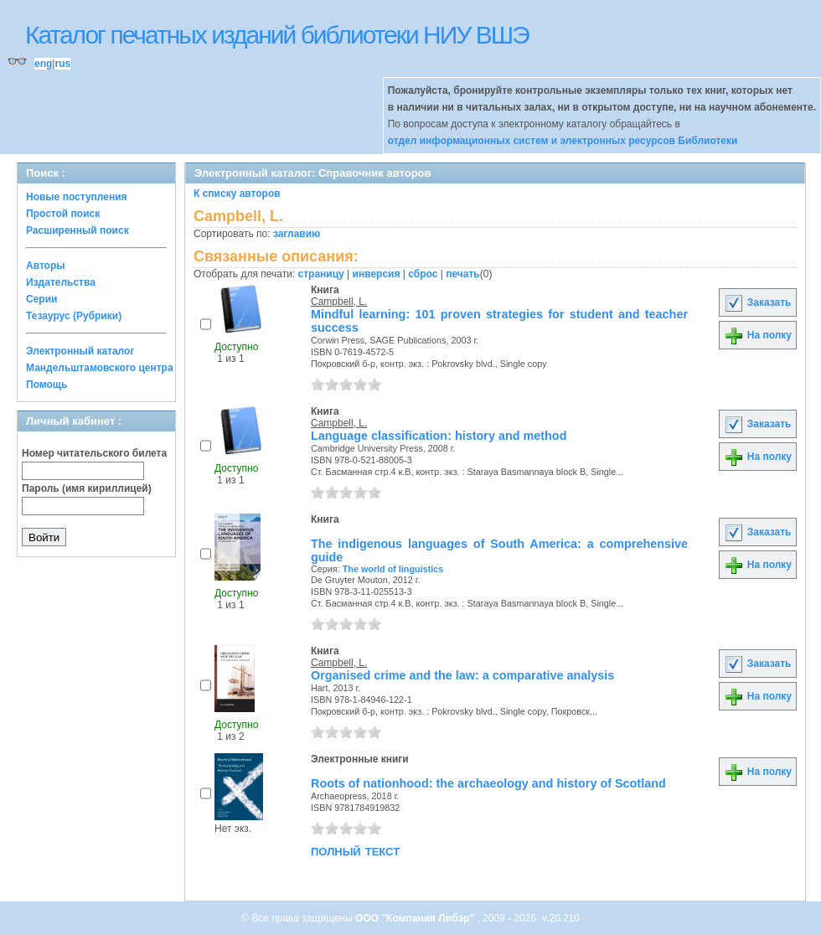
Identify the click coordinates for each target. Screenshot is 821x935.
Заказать (757, 302)
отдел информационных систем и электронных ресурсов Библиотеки (563, 141)
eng (43, 64)
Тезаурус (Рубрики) (73, 316)
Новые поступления (76, 197)
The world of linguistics (393, 569)
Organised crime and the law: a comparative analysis (462, 675)
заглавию (296, 234)
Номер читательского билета (94, 453)
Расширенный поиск (77, 230)
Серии (41, 299)
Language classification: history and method (438, 435)
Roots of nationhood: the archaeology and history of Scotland (488, 783)
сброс (422, 274)
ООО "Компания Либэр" (416, 918)
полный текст (355, 850)
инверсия (376, 274)
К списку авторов (237, 193)
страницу (321, 274)
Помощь (46, 384)
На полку (758, 335)
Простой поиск (63, 214)
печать (463, 274)
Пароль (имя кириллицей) (87, 488)
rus (62, 64)
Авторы (45, 265)
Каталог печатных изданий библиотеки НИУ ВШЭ (277, 35)
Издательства (61, 282)
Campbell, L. (339, 301)
